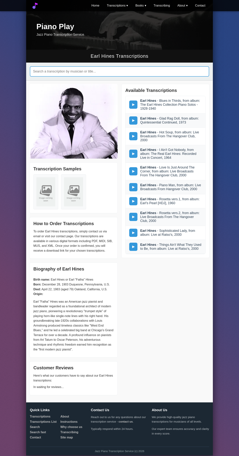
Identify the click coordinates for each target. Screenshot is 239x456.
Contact (200, 5)
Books (139, 5)
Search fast (38, 432)
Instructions (69, 422)
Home (95, 5)
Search (35, 427)
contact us (126, 422)
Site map (66, 438)
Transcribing (162, 5)
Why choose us (71, 427)
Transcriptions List (43, 422)
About (181, 5)
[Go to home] (35, 6)
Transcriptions (116, 5)
